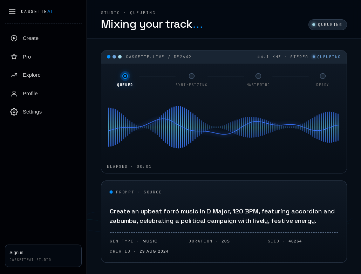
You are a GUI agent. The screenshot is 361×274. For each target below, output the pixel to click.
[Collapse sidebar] (12, 11)
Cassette (37, 11)
